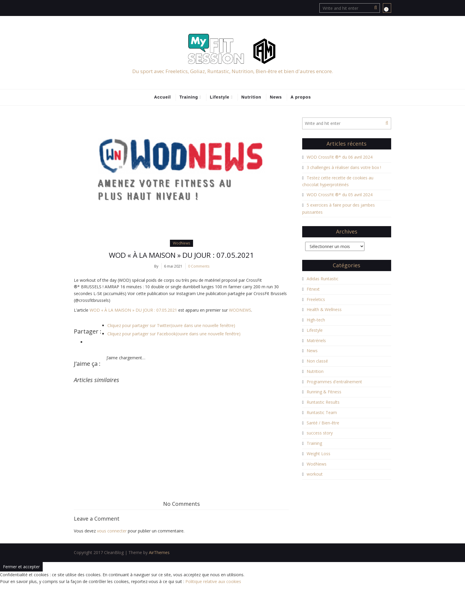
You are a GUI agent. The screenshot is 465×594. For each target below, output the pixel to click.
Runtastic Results (323, 402)
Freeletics (316, 299)
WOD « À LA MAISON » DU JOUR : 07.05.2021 (181, 255)
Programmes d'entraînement (334, 381)
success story (320, 433)
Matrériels (316, 340)
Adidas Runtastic (322, 278)
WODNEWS (240, 310)
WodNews (181, 243)
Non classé (317, 361)
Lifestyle (220, 97)
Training (188, 97)
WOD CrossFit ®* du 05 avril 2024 (339, 194)
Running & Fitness (324, 392)
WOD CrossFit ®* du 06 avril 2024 (339, 157)
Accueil (162, 97)
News (276, 97)
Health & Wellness (324, 309)
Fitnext (313, 289)
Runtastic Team (322, 412)
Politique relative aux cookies (213, 581)
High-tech (316, 320)
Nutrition (251, 97)
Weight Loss (318, 453)
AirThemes (159, 552)
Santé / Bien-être (323, 423)
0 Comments (198, 266)
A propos (301, 97)
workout (315, 474)
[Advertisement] (181, 427)
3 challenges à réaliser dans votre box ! (344, 167)
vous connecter (112, 531)
